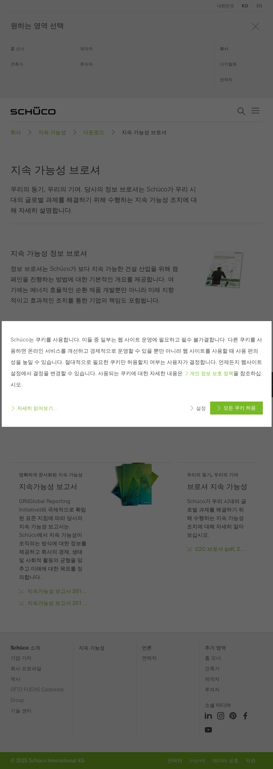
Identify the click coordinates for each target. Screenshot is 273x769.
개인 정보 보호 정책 (211, 373)
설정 (201, 408)
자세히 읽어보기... (37, 408)
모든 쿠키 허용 (239, 408)
